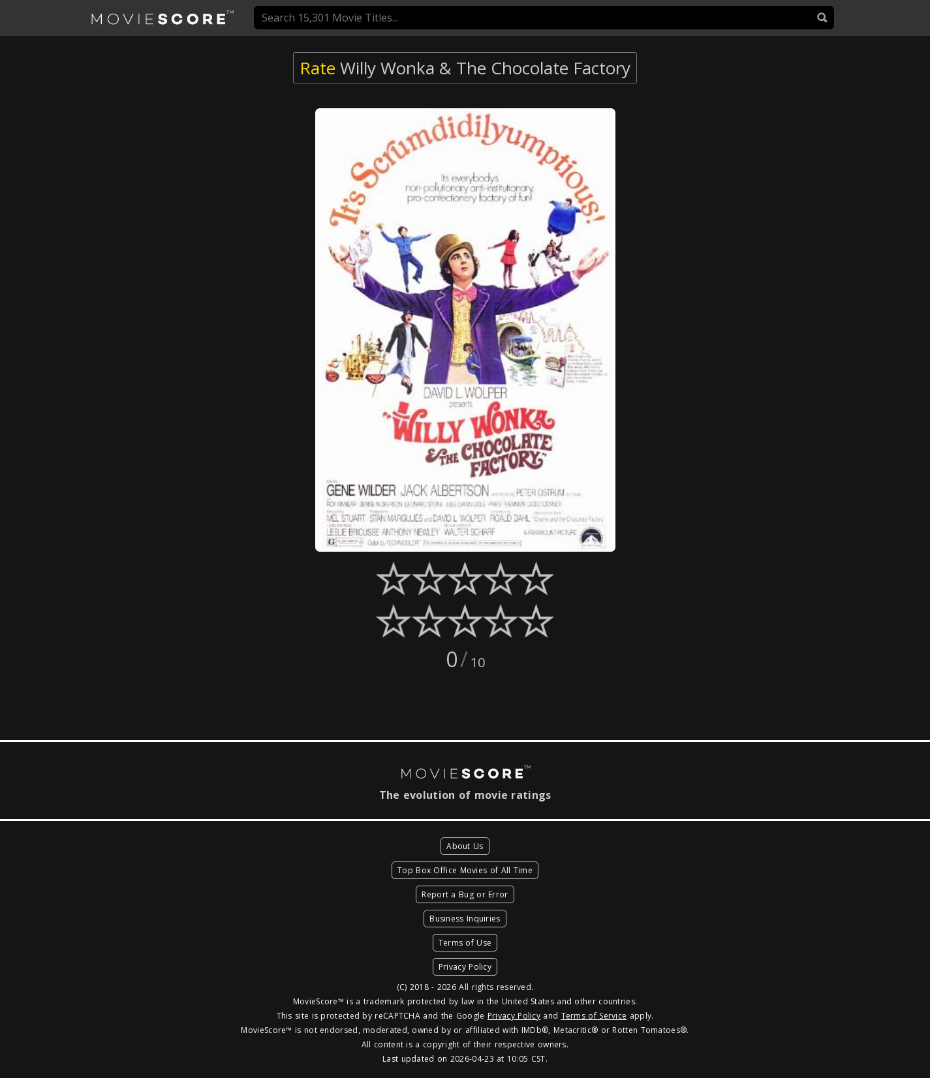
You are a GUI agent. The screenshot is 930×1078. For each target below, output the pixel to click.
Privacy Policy (465, 966)
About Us (464, 846)
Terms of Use (465, 942)
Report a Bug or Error (465, 894)
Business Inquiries (464, 918)
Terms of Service (594, 1015)
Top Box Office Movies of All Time (465, 870)
